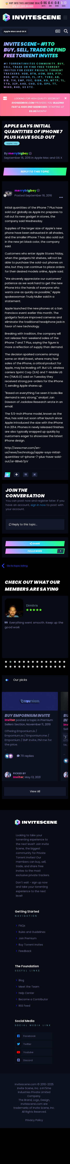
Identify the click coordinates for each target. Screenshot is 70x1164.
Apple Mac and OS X (48, 158)
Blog (21, 980)
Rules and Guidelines (32, 932)
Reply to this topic (35, 171)
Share (34, 543)
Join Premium (28, 938)
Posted (33, 195)
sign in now (38, 505)
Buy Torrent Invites (31, 945)
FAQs (22, 925)
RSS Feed (24, 1006)
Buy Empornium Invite (27, 715)
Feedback (25, 951)
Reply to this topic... (23, 524)
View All (35, 791)
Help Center (26, 993)
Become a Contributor (33, 999)
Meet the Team (29, 987)
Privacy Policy (34, 1120)
